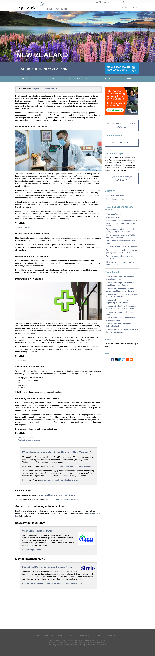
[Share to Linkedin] (119, 359)
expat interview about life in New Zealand (77, 466)
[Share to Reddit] (127, 359)
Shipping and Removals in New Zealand (65, 499)
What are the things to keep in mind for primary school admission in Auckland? (121, 251)
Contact (97, 635)
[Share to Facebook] (112, 359)
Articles (49, 635)
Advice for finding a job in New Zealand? (122, 247)
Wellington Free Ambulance (29, 440)
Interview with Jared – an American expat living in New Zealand (120, 301)
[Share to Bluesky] (123, 359)
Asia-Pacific (22, 51)
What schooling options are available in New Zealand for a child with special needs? (121, 223)
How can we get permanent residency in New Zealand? (122, 263)
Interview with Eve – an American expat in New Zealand (121, 325)
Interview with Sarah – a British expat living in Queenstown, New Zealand (121, 307)
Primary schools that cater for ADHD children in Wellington (120, 236)
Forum (56, 9)
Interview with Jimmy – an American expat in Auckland (120, 319)
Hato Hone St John (25, 437)
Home (49, 9)
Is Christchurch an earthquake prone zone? (120, 242)
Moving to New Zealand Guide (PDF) (44, 89)
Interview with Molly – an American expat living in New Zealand (122, 331)
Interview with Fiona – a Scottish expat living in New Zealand (121, 295)
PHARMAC (22, 360)
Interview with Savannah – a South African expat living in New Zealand (120, 290)
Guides (64, 9)
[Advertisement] (58, 608)
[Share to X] (116, 359)
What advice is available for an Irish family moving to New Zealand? (120, 230)
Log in (134, 8)
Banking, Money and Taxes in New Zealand (58, 495)
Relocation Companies (115, 199)
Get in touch (116, 165)
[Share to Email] (131, 359)
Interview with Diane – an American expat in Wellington (120, 278)
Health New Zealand (26, 227)
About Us (84, 635)
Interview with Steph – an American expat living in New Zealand (120, 284)
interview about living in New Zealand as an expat (58, 480)
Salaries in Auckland (114, 214)
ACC (20, 442)
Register (126, 8)
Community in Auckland (115, 217)
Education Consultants (115, 196)
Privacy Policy (113, 635)
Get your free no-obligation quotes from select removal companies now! (52, 583)
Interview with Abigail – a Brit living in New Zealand (120, 313)
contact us (55, 513)
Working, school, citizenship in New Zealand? (120, 257)
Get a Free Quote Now (31, 550)
